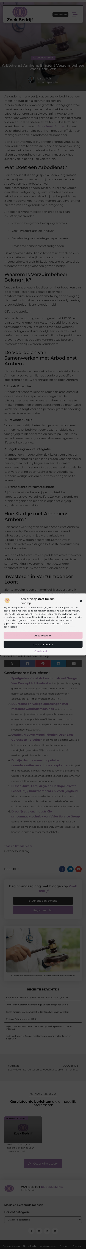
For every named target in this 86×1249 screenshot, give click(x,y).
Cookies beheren (43, 644)
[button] (80, 601)
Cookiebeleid (41, 651)
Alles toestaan (43, 635)
